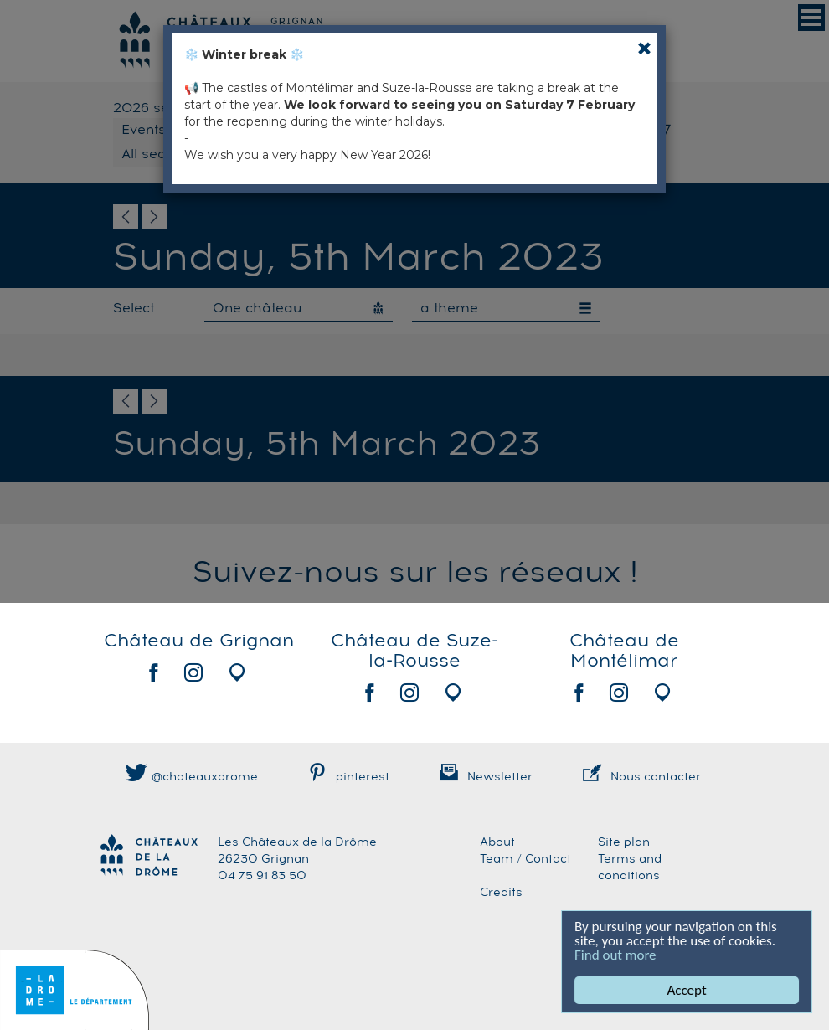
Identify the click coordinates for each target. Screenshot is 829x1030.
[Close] (644, 48)
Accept (687, 990)
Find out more (616, 955)
